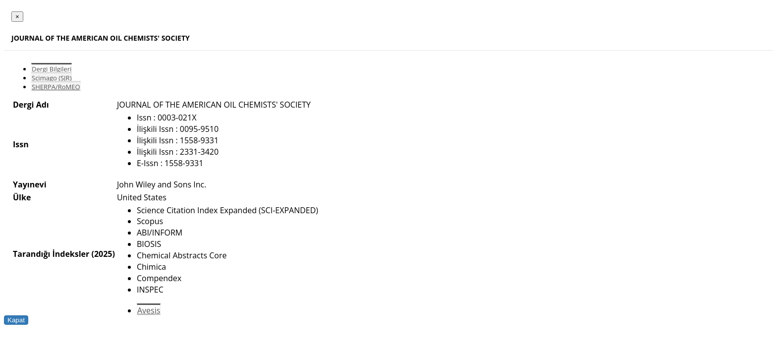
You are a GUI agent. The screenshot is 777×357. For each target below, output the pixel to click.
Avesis (148, 310)
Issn (21, 144)
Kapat (16, 320)
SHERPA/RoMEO (56, 86)
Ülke (22, 197)
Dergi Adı (31, 104)
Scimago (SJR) (51, 77)
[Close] (17, 16)
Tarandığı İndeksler (51, 253)
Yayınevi (30, 184)
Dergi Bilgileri (51, 68)
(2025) (102, 253)
